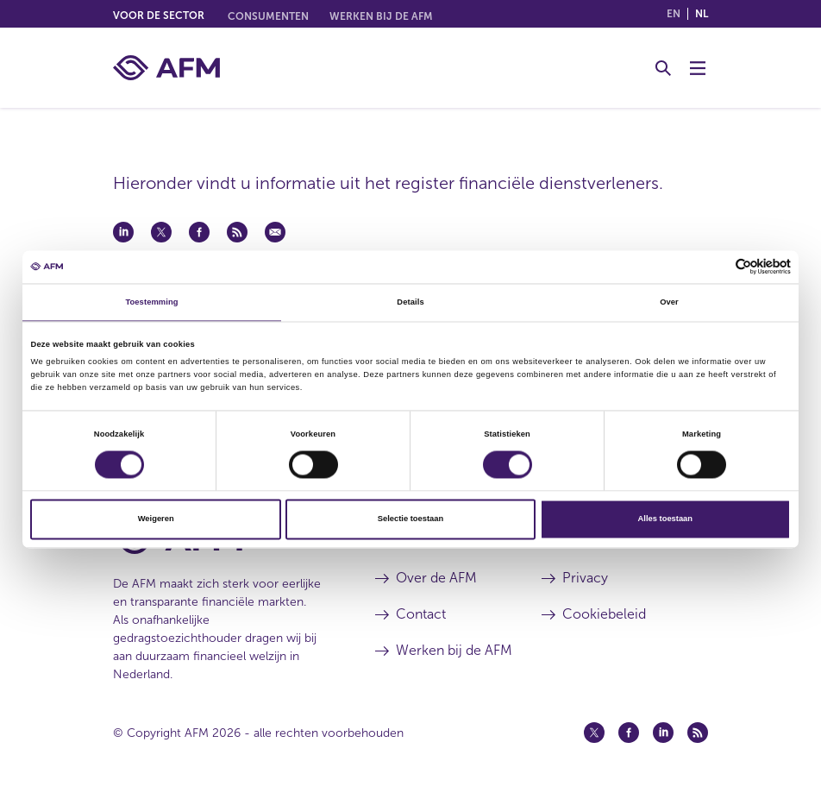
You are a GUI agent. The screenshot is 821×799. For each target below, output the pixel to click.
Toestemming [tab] (151, 302)
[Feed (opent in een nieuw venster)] (697, 732)
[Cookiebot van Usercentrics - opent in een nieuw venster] (715, 267)
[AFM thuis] (166, 67)
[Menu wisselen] (697, 68)
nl (701, 14)
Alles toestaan (665, 519)
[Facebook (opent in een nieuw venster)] (628, 732)
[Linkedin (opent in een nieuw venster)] (663, 732)
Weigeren (156, 519)
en (673, 14)
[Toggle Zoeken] (663, 68)
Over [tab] (669, 302)
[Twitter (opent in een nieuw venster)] (594, 732)
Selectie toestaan (410, 519)
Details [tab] (410, 302)
